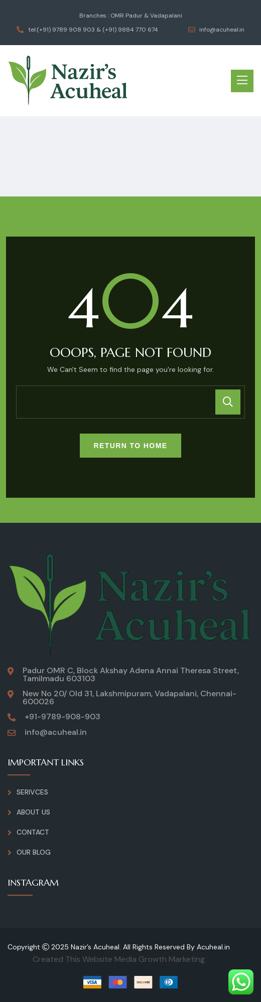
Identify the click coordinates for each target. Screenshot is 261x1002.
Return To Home (131, 446)
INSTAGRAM (33, 882)
